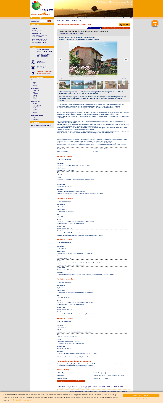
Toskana (35, 109)
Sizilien (35, 98)
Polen (115, 386)
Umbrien (35, 111)
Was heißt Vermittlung (91, 391)
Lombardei (36, 119)
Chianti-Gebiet (37, 105)
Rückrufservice (42, 63)
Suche (73, 18)
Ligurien (35, 108)
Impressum (125, 391)
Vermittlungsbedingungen (76, 391)
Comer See (36, 91)
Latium (34, 118)
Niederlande (102, 386)
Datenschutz (102, 391)
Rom (34, 83)
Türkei (87, 388)
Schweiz (68, 388)
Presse (118, 18)
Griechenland (83, 386)
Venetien (35, 112)
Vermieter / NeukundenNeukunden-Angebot (44, 72)
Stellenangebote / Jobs (113, 391)
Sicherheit (40, 68)
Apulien (35, 103)
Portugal (120, 386)
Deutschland (62, 386)
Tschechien (81, 388)
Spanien (74, 388)
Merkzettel (129, 18)
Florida (69, 386)
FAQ (123, 18)
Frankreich (75, 386)
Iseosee (35, 95)
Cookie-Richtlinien (16, 400)
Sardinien (35, 96)
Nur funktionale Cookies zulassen (141, 398)
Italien (89, 386)
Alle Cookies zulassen (141, 395)
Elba (34, 92)
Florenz (35, 82)
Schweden (61, 388)
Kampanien (36, 106)
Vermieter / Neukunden (99, 18)
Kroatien (95, 386)
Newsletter (89, 18)
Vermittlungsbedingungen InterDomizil (71, 33)
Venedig (35, 85)
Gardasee (35, 93)
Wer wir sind (111, 18)
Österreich (109, 386)
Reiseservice (80, 18)
